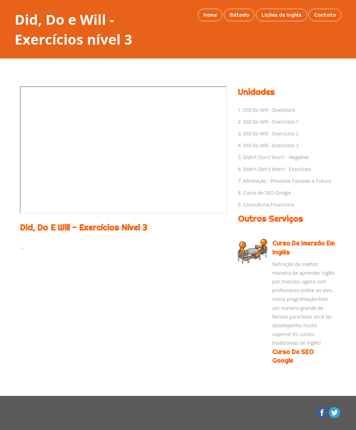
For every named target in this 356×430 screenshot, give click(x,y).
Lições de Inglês (281, 15)
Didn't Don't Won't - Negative (276, 157)
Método (239, 15)
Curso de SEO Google (267, 192)
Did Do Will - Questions (269, 110)
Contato (325, 15)
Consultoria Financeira (268, 204)
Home (210, 15)
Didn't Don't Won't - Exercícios (277, 169)
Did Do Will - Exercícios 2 (271, 133)
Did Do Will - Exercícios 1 (271, 121)
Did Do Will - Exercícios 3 (271, 145)
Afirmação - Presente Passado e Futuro (287, 181)
